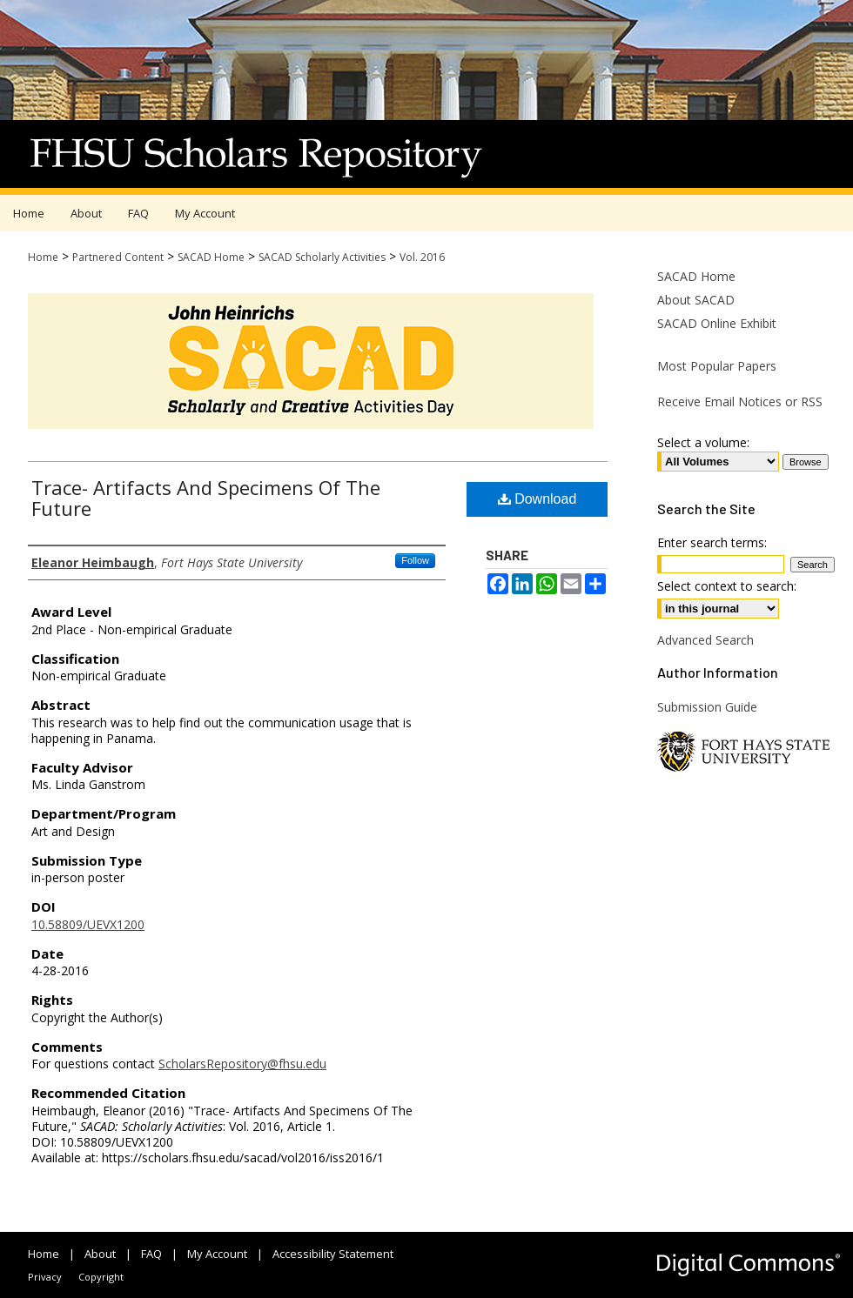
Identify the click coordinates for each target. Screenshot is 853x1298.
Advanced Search (705, 640)
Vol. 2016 (422, 257)
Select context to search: (726, 586)
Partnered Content (118, 257)
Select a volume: (703, 442)
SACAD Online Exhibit (716, 323)
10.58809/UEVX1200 (87, 924)
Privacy (45, 1276)
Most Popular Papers (716, 366)
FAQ (151, 1253)
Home (43, 257)
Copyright (101, 1276)
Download (537, 499)
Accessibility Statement (332, 1253)
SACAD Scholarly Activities (322, 257)
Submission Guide (707, 707)
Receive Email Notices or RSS (740, 401)
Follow (415, 560)
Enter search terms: (712, 542)
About (100, 1253)
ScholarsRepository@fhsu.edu (242, 1063)
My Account (217, 1253)
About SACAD (696, 299)
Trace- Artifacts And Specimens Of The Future (205, 497)
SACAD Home (211, 257)
